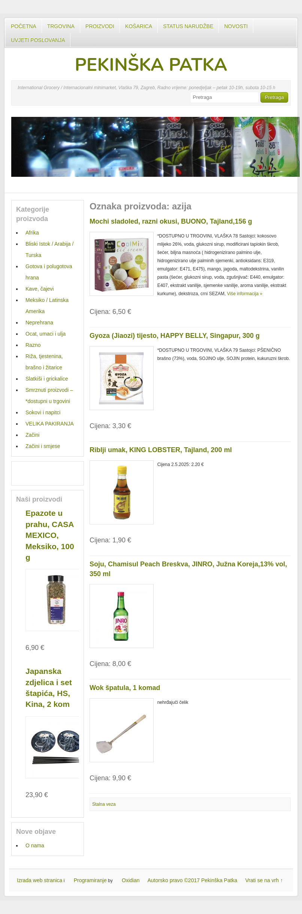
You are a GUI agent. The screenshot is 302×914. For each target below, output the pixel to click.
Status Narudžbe (188, 26)
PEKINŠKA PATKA (151, 64)
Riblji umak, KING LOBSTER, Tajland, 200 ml (161, 450)
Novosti (236, 26)
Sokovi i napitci (42, 412)
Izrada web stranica (39, 880)
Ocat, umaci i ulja (45, 334)
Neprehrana (39, 323)
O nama (34, 845)
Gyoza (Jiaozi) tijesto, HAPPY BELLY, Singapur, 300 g (175, 335)
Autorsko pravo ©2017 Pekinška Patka (193, 880)
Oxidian (130, 880)
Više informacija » (245, 293)
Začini (32, 435)
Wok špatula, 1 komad (125, 687)
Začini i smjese (42, 446)
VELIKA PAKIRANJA (49, 424)
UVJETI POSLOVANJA (38, 40)
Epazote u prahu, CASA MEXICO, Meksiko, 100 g (49, 535)
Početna (23, 26)
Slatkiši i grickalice (46, 379)
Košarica (138, 26)
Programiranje (90, 880)
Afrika (32, 233)
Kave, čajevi (39, 289)
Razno (32, 345)
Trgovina (61, 26)
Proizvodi (99, 26)
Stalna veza (104, 804)
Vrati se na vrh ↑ (264, 880)
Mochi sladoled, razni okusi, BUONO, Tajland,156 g (171, 221)
